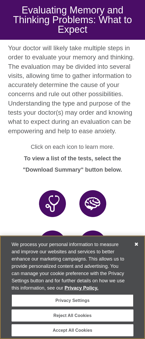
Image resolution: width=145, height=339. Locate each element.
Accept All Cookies (72, 330)
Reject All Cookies (73, 315)
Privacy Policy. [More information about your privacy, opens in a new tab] (81, 288)
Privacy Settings (72, 300)
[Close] (136, 244)
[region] (72, 287)
